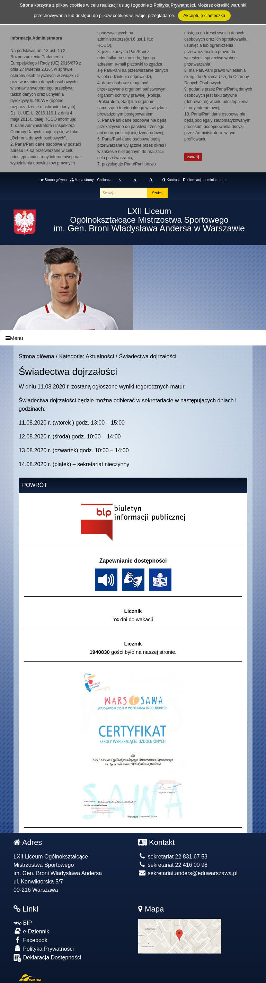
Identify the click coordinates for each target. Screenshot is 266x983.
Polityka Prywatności (44, 948)
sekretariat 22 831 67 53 (172, 857)
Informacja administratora (204, 180)
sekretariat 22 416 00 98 (172, 865)
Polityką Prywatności (174, 5)
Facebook (30, 940)
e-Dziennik (31, 931)
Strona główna (54, 180)
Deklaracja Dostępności (47, 958)
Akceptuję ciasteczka (204, 15)
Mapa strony (82, 180)
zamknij (193, 157)
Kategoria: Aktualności (86, 356)
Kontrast (170, 180)
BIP (23, 923)
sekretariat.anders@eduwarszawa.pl (187, 873)
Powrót (34, 485)
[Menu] (133, 338)
